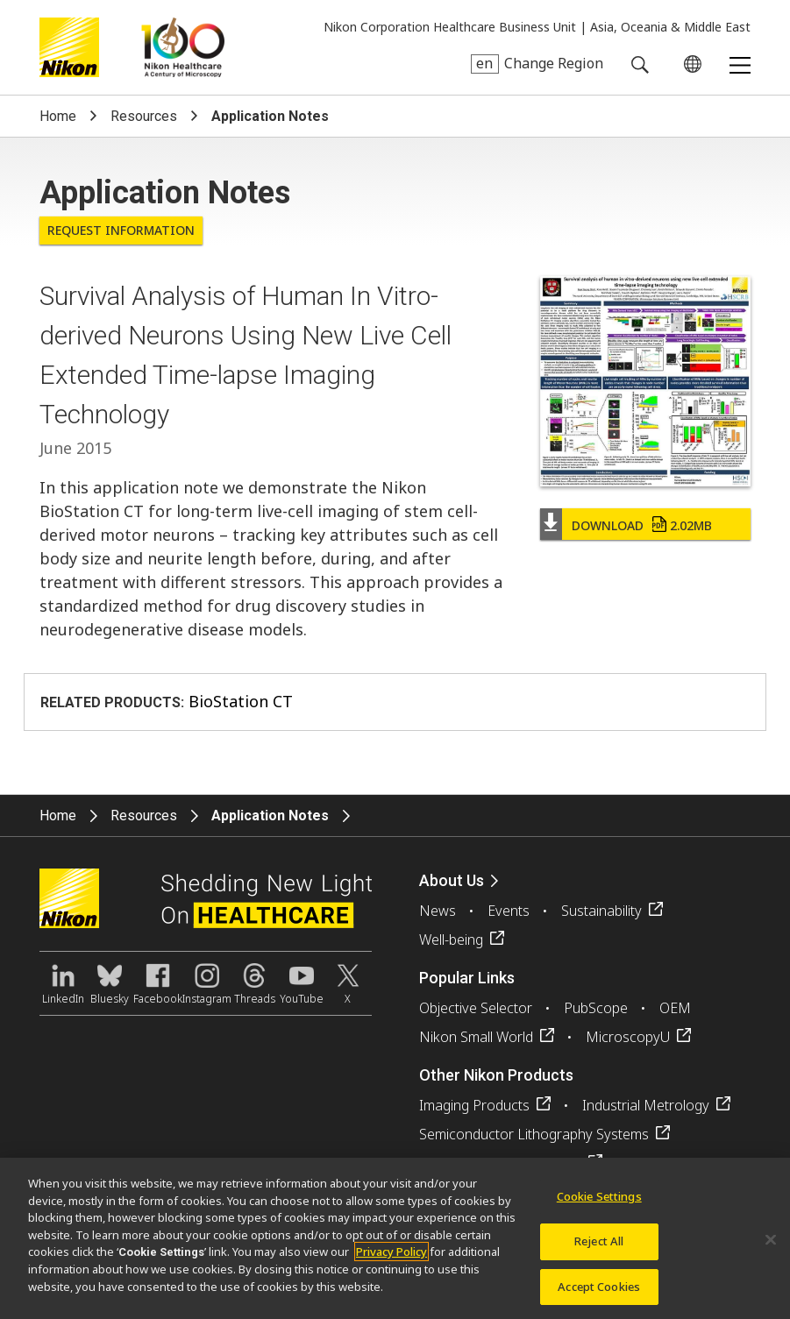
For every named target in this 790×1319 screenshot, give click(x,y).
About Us (451, 880)
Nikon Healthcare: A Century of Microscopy (182, 47)
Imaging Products (474, 1105)
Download (642, 525)
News (437, 910)
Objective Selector (475, 1008)
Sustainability (601, 910)
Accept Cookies (599, 1292)
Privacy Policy (391, 1258)
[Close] (770, 1245)
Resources (143, 116)
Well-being (451, 939)
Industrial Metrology (645, 1105)
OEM (675, 1008)
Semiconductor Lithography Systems (534, 1134)
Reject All (598, 1246)
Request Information (121, 230)
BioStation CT (241, 701)
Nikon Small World (476, 1036)
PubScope (596, 1008)
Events (509, 910)
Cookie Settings (599, 1202)
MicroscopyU (628, 1036)
